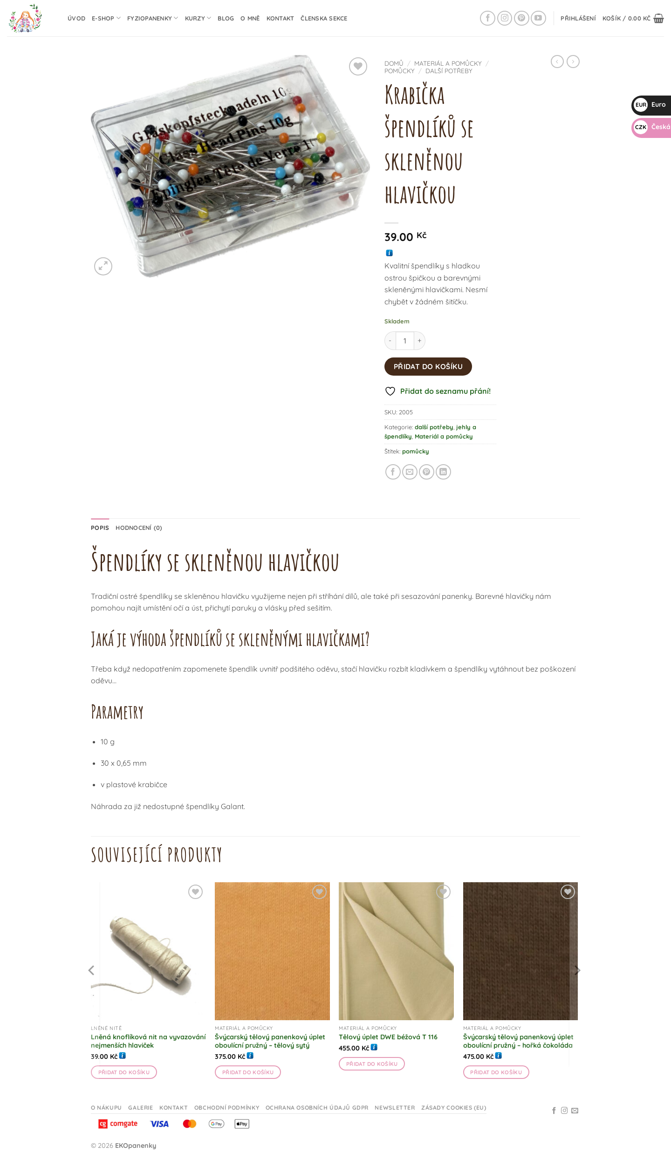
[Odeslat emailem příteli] (410, 472)
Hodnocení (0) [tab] (139, 527)
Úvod (76, 18)
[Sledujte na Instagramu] (505, 18)
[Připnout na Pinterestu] (426, 472)
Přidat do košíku (428, 366)
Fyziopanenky (152, 18)
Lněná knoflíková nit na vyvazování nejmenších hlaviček (148, 1041)
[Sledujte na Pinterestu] (521, 18)
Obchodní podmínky (226, 1107)
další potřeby (448, 71)
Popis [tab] (100, 527)
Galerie (140, 1107)
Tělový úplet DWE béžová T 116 (388, 1037)
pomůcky (399, 71)
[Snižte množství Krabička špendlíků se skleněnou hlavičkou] (390, 340)
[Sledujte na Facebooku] (487, 18)
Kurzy (198, 18)
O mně (250, 18)
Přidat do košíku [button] (124, 1072)
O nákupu (106, 1107)
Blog (226, 18)
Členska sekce (324, 18)
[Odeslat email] (574, 1111)
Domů (394, 63)
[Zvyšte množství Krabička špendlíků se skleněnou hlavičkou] (419, 340)
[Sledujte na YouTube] (538, 18)
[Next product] (557, 61)
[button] (578, 18)
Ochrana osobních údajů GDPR (317, 1107)
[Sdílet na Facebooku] (393, 472)
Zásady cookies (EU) (453, 1107)
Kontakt (280, 18)
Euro (650, 104)
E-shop (106, 18)
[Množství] (405, 340)
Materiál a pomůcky (448, 63)
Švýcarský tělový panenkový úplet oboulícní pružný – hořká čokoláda (518, 1041)
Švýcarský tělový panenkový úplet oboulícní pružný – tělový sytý (270, 1041)
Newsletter (395, 1107)
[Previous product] (573, 61)
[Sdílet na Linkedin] (443, 472)
